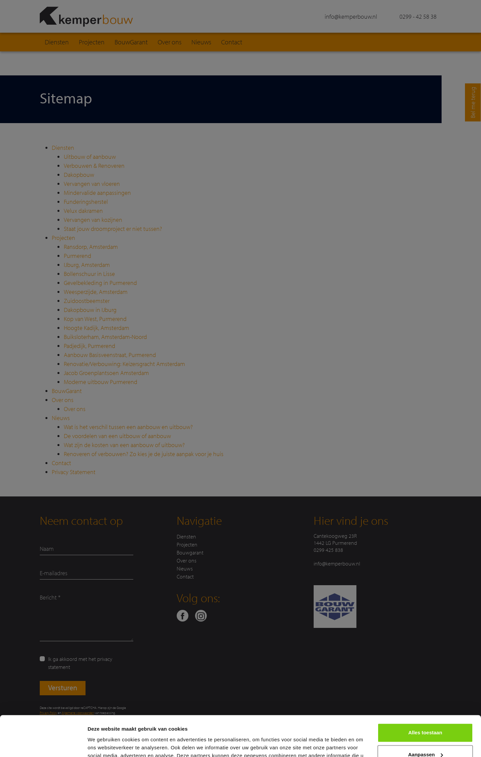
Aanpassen (425, 716)
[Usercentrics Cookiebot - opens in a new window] (43, 744)
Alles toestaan (425, 695)
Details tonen (103, 744)
